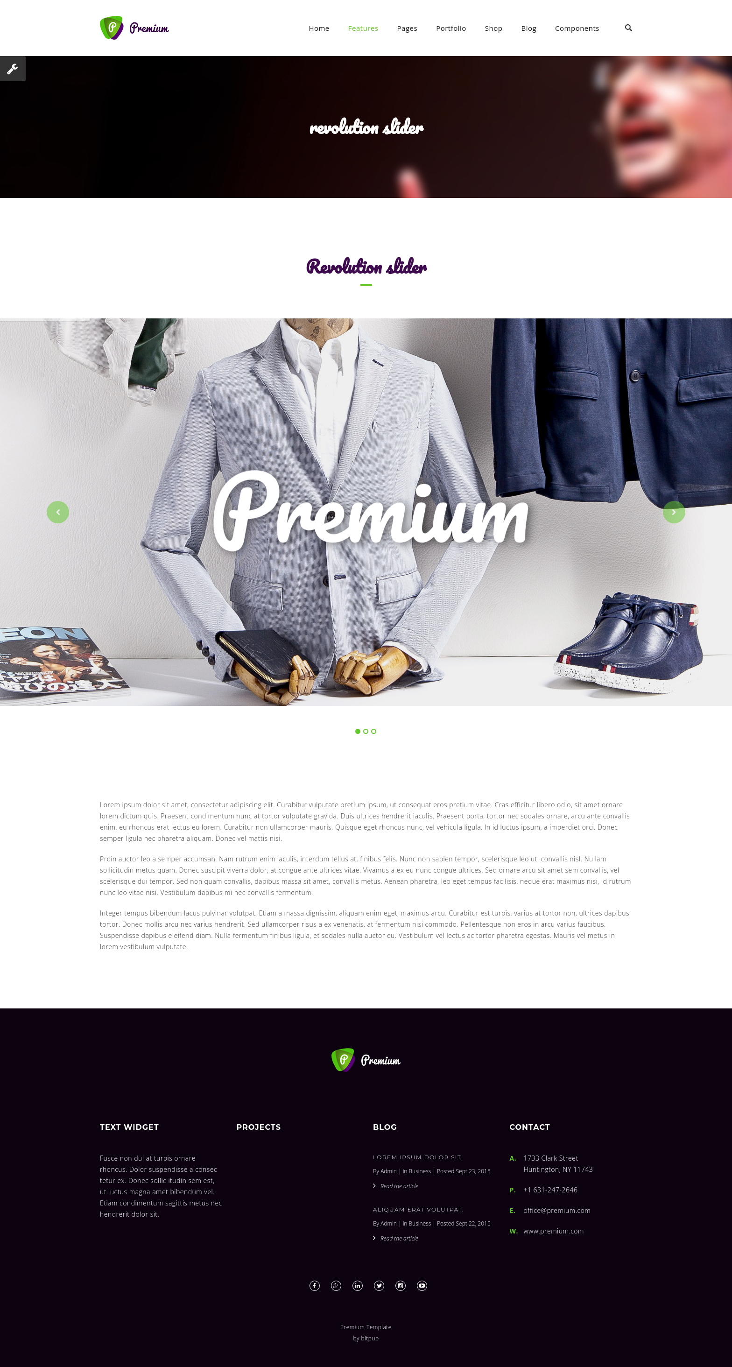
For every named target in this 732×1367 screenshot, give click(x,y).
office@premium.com (557, 1210)
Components (577, 28)
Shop (494, 28)
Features (363, 28)
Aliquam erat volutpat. (418, 1209)
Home (319, 28)
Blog (528, 28)
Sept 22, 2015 (473, 1223)
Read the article (399, 1186)
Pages (407, 28)
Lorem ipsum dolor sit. (418, 1157)
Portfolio (451, 28)
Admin (388, 1171)
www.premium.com (554, 1230)
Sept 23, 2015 (473, 1171)
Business (420, 1171)
